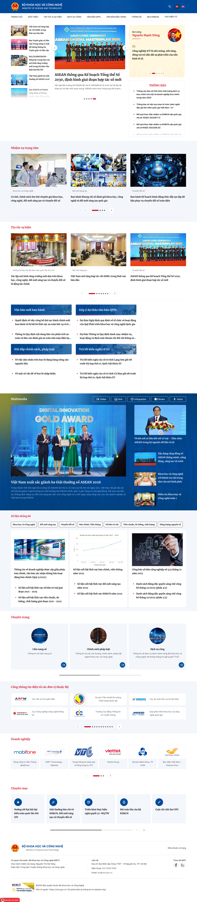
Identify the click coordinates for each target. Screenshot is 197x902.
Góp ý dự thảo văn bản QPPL (98, 310)
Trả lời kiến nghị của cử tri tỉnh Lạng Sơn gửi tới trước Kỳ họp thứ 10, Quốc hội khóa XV (106, 361)
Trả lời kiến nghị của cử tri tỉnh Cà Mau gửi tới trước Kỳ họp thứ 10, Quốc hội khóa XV (108, 375)
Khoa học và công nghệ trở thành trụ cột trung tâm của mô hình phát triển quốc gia (170, 478)
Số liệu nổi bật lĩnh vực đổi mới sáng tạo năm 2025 (99, 586)
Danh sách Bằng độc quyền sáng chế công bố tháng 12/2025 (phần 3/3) (158, 586)
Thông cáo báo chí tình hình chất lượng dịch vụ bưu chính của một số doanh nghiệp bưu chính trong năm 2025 (158, 95)
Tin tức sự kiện (21, 227)
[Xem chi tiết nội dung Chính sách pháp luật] (122, 665)
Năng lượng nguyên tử (170, 524)
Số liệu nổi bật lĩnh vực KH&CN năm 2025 (99, 593)
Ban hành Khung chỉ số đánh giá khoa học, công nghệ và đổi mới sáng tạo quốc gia (97, 199)
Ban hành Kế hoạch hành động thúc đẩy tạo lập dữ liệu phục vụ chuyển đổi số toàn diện (157, 199)
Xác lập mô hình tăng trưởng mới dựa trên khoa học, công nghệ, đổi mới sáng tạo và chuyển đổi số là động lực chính (38, 280)
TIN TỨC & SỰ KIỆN (53, 17)
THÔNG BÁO (157, 85)
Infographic (138, 399)
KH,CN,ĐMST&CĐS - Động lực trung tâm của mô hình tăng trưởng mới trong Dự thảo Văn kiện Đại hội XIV (39, 63)
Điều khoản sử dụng (177, 848)
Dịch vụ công (74, 17)
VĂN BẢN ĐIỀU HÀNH (116, 17)
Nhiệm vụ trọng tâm (25, 148)
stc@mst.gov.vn (105, 873)
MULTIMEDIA (153, 17)
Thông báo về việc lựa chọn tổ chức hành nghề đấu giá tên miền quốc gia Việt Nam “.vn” (158, 107)
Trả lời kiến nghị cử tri (94, 349)
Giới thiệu (33, 17)
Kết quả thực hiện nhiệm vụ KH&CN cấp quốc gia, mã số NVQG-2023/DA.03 (159, 127)
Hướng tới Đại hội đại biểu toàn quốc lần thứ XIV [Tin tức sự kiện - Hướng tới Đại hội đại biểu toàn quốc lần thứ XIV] (33, 270)
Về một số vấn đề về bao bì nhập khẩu (35, 373)
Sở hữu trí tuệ (112, 524)
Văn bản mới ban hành (29, 310)
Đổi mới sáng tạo (48, 524)
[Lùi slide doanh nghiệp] (86, 775)
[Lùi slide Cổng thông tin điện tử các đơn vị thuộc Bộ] (77, 726)
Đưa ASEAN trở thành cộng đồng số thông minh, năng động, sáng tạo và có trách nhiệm (39, 95)
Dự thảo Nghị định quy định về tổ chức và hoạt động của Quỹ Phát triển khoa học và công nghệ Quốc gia (108, 322)
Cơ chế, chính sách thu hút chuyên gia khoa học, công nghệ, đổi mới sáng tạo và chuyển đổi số (37, 199)
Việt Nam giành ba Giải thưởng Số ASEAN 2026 (39, 77)
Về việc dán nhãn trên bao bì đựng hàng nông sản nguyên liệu (42, 361)
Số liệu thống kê (21, 516)
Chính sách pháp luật (98, 649)
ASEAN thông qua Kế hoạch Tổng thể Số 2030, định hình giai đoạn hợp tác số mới (88, 77)
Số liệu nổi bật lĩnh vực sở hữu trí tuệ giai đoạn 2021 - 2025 (40, 589)
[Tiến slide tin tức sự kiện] (115, 293)
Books (159, 399)
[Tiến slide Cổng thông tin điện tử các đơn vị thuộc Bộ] (119, 726)
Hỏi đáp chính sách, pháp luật (34, 349)
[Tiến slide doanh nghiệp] (110, 775)
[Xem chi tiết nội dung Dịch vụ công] (181, 665)
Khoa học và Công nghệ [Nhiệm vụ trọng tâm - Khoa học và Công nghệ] (23, 191)
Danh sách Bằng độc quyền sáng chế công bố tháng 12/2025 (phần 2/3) (158, 595)
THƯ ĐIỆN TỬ (171, 17)
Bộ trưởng (136, 32)
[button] (54, 48)
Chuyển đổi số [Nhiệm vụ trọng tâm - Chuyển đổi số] (138, 191)
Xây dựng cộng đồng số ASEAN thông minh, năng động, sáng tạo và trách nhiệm (172, 457)
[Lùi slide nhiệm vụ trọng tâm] (85, 210)
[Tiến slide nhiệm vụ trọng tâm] (111, 210)
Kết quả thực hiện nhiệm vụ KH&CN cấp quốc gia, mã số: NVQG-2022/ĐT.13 (159, 117)
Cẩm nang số (40, 649)
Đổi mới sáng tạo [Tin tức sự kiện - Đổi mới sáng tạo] (80, 270)
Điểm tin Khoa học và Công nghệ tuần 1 (169, 496)
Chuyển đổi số (67, 524)
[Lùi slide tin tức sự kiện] (82, 293)
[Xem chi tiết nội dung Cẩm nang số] (63, 665)
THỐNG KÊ (137, 17)
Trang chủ (16, 17)
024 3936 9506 (109, 868)
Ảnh (118, 399)
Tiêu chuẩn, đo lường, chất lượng (139, 524)
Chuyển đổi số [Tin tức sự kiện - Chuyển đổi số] (138, 270)
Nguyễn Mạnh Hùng (146, 35)
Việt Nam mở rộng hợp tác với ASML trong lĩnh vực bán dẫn (39, 30)
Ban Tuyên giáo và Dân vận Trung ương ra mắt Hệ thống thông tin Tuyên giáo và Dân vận (39, 45)
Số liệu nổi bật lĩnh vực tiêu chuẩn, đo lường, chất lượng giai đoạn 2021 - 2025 (40, 599)
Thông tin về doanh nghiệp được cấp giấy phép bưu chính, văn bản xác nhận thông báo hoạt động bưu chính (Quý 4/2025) (39, 573)
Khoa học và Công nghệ (24, 524)
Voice (178, 399)
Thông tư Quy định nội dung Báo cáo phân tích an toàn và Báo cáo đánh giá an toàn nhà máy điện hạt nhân (42, 336)
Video (101, 399)
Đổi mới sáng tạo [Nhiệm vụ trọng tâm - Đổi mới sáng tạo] (80, 191)
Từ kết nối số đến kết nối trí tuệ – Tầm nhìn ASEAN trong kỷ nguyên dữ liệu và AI (158, 440)
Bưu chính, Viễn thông (90, 524)
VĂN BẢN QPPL (94, 17)
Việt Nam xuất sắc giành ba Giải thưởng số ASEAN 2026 (56, 482)
